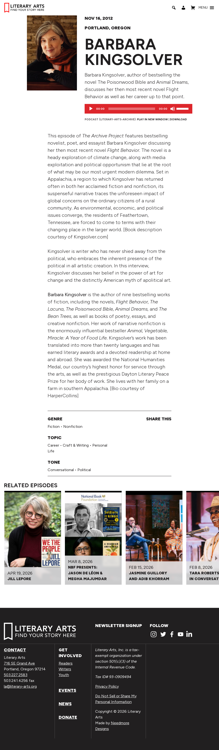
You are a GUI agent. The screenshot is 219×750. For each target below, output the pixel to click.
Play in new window (152, 119)
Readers (66, 663)
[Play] (90, 108)
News (65, 703)
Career (53, 445)
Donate (68, 717)
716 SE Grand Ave (19, 663)
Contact (15, 650)
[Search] (173, 7)
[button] (203, 7)
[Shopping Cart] (193, 7)
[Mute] (172, 108)
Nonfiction (72, 426)
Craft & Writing (76, 445)
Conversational (61, 470)
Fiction (54, 426)
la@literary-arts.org (20, 686)
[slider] (131, 109)
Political (84, 470)
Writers (65, 669)
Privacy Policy (107, 686)
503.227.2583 (15, 675)
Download (178, 119)
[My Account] (183, 7)
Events (67, 690)
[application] (138, 109)
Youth (64, 675)
